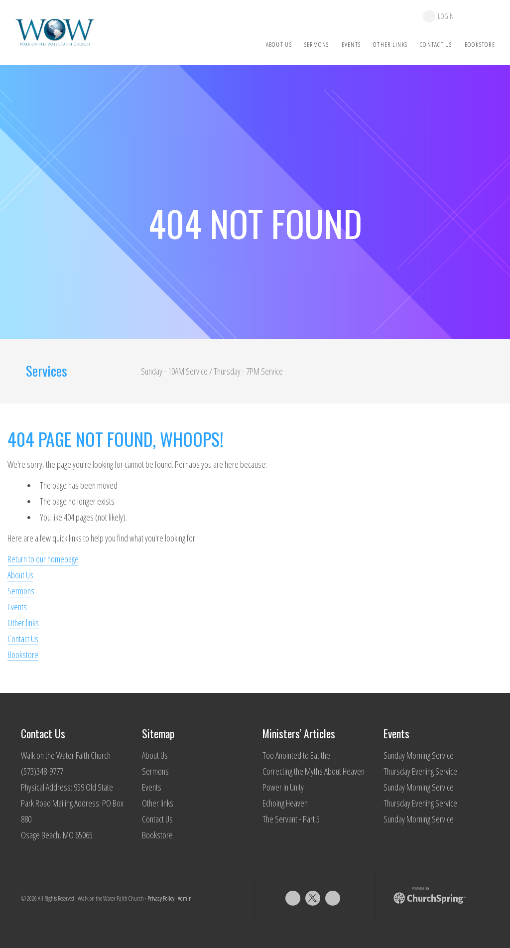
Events (17, 607)
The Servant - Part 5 (291, 819)
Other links (23, 623)
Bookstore (22, 655)
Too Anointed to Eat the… (299, 755)
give (479, 16)
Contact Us (22, 639)
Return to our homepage (43, 559)
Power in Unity (283, 787)
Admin (185, 898)
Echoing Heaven (285, 803)
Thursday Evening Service (420, 771)
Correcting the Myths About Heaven (313, 771)
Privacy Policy (160, 898)
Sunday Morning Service (418, 755)
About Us (20, 575)
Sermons (20, 591)
